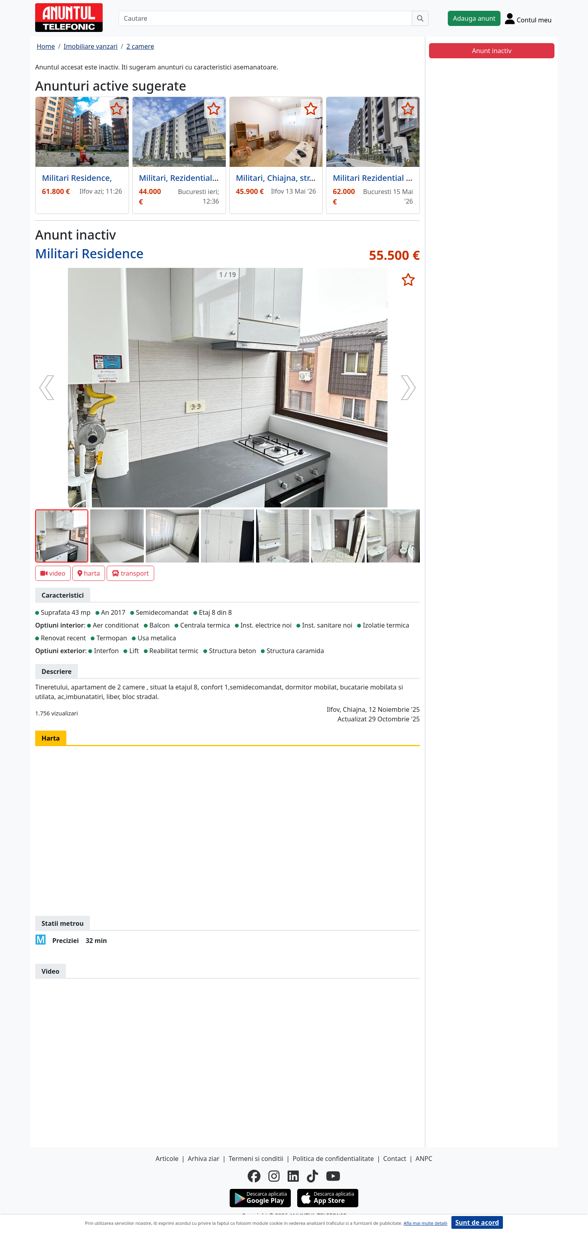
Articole (167, 1158)
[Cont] (528, 18)
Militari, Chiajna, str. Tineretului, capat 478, (317, 177)
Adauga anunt (474, 18)
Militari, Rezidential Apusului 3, (197, 177)
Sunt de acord (477, 1222)
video (53, 573)
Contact (394, 1158)
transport (130, 573)
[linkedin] (293, 1176)
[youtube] (333, 1176)
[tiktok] (312, 1176)
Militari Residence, (77, 177)
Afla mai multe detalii (425, 1223)
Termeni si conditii (255, 1158)
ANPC (423, 1158)
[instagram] (274, 1176)
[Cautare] (265, 18)
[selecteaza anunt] (117, 108)
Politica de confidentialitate (333, 1158)
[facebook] (254, 1176)
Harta (51, 738)
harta (88, 573)
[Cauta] (420, 18)
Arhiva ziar (203, 1158)
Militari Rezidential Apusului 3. (390, 177)
